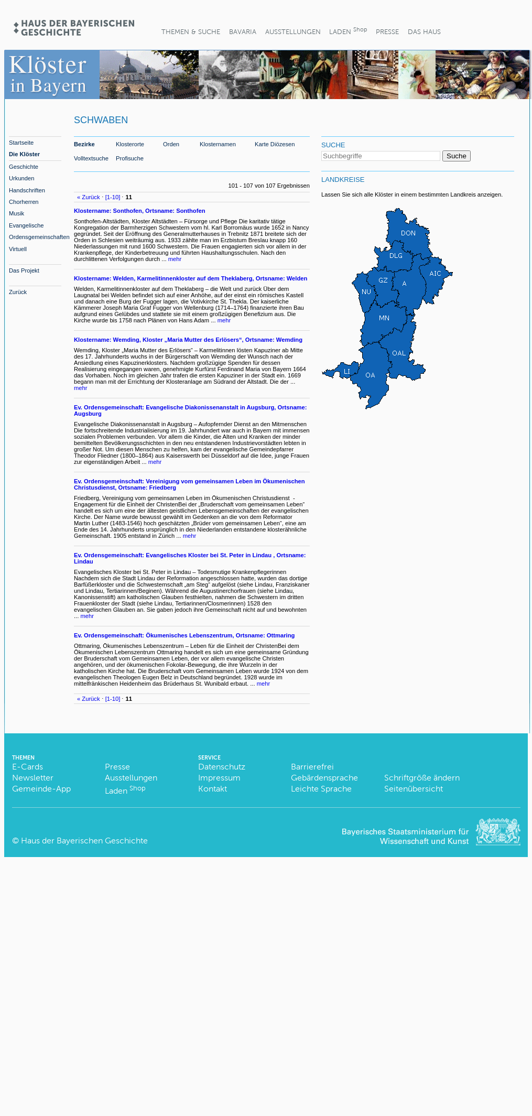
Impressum (219, 777)
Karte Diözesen (275, 144)
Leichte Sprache (321, 788)
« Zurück (88, 197)
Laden (348, 31)
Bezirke (84, 144)
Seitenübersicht (413, 788)
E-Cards (27, 766)
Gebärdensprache (324, 777)
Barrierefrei (312, 766)
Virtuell (18, 249)
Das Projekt (24, 270)
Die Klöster (24, 154)
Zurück (18, 292)
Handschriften (27, 190)
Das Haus (424, 32)
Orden (171, 144)
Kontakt (212, 788)
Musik (16, 213)
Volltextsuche (91, 158)
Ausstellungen (293, 32)
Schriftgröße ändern (422, 777)
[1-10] (113, 197)
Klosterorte (130, 144)
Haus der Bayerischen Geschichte (84, 840)
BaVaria (242, 32)
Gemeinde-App (41, 788)
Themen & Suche (190, 32)
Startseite (21, 142)
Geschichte (23, 167)
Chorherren (24, 202)
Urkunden (22, 178)
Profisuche (130, 158)
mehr (175, 259)
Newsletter (32, 777)
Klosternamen (218, 144)
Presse (387, 32)
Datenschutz (221, 766)
